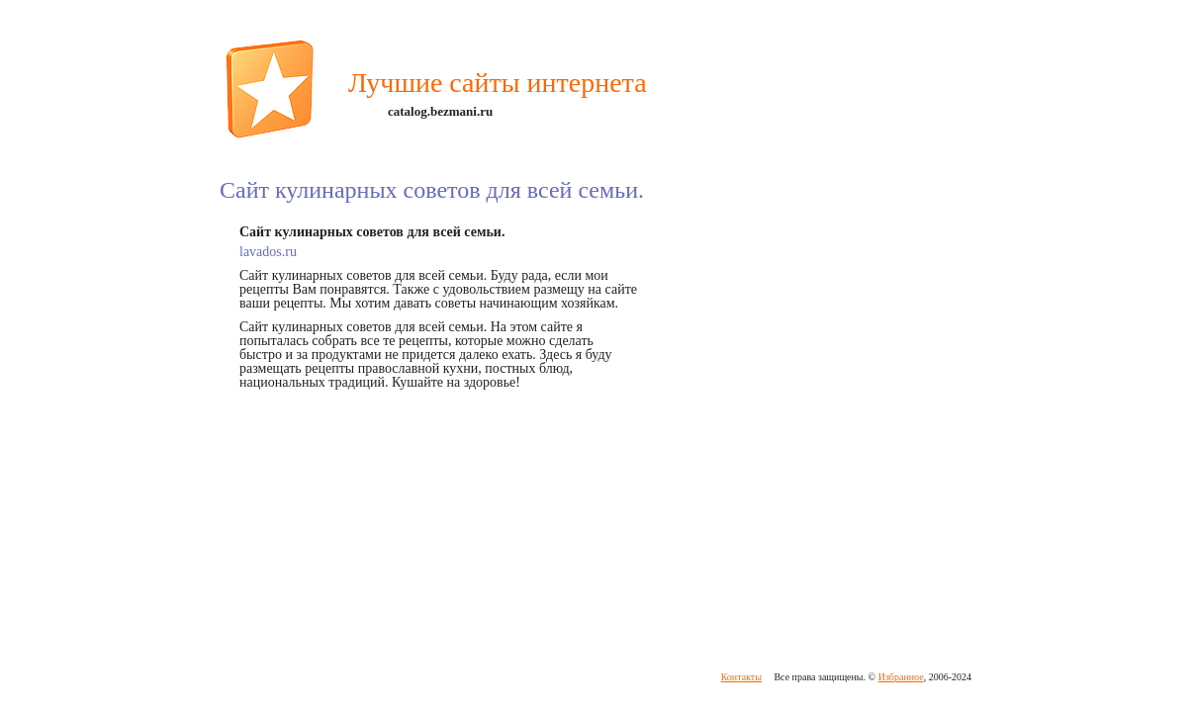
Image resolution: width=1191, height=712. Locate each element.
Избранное (901, 676)
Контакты (741, 676)
